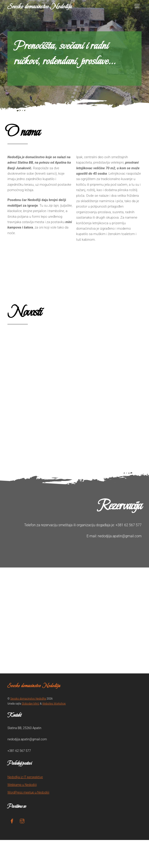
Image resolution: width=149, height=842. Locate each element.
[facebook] (11, 823)
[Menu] (137, 6)
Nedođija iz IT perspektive (25, 779)
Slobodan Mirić (30, 705)
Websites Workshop (54, 705)
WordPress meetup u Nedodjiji (28, 794)
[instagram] (22, 823)
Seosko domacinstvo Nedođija (28, 700)
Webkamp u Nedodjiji (22, 787)
